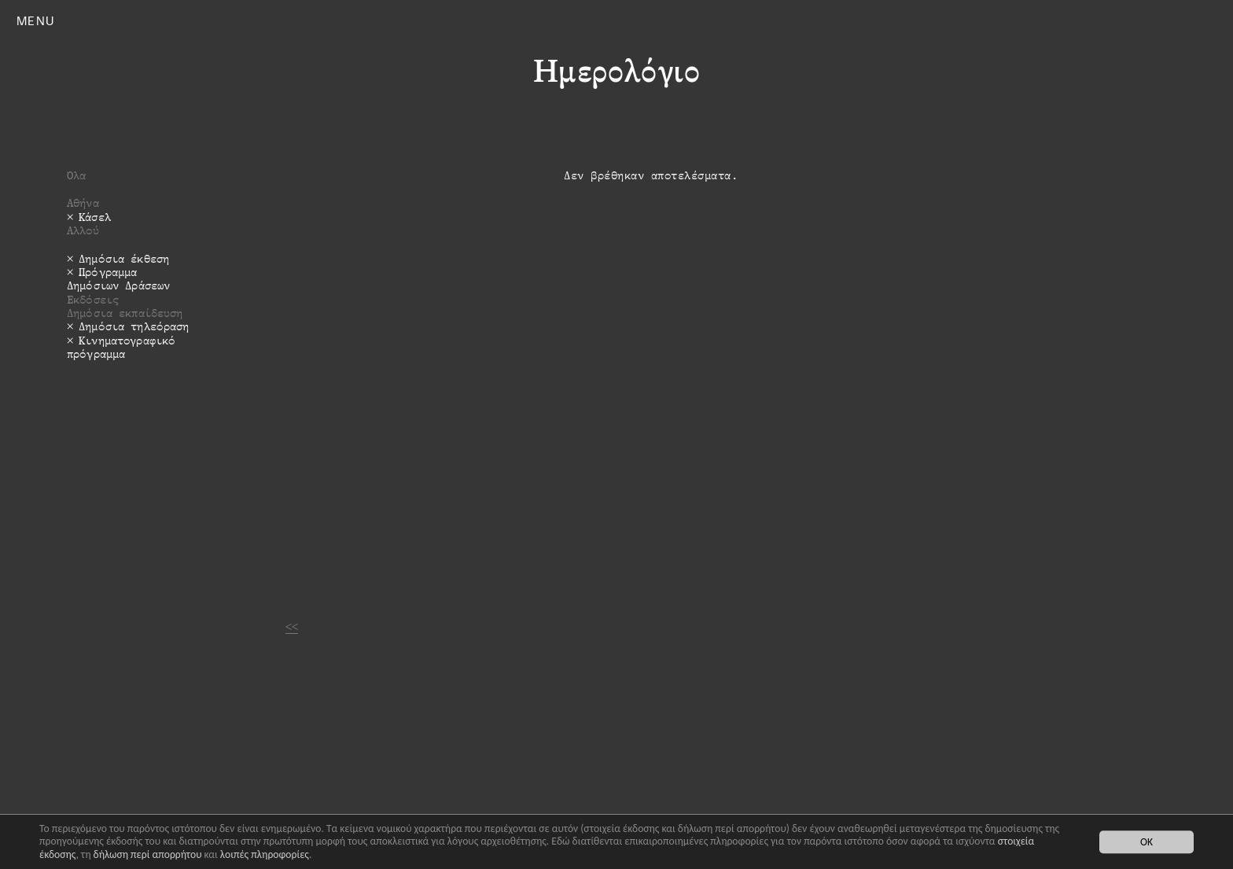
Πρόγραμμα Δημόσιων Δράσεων (118, 278)
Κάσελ (95, 216)
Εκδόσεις (93, 299)
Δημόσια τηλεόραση (134, 326)
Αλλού (83, 230)
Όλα (76, 175)
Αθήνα (83, 202)
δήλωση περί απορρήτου (148, 854)
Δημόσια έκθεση (124, 258)
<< (291, 626)
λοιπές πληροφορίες (264, 854)
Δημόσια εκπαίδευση (125, 312)
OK (1146, 842)
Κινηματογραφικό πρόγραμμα (121, 346)
